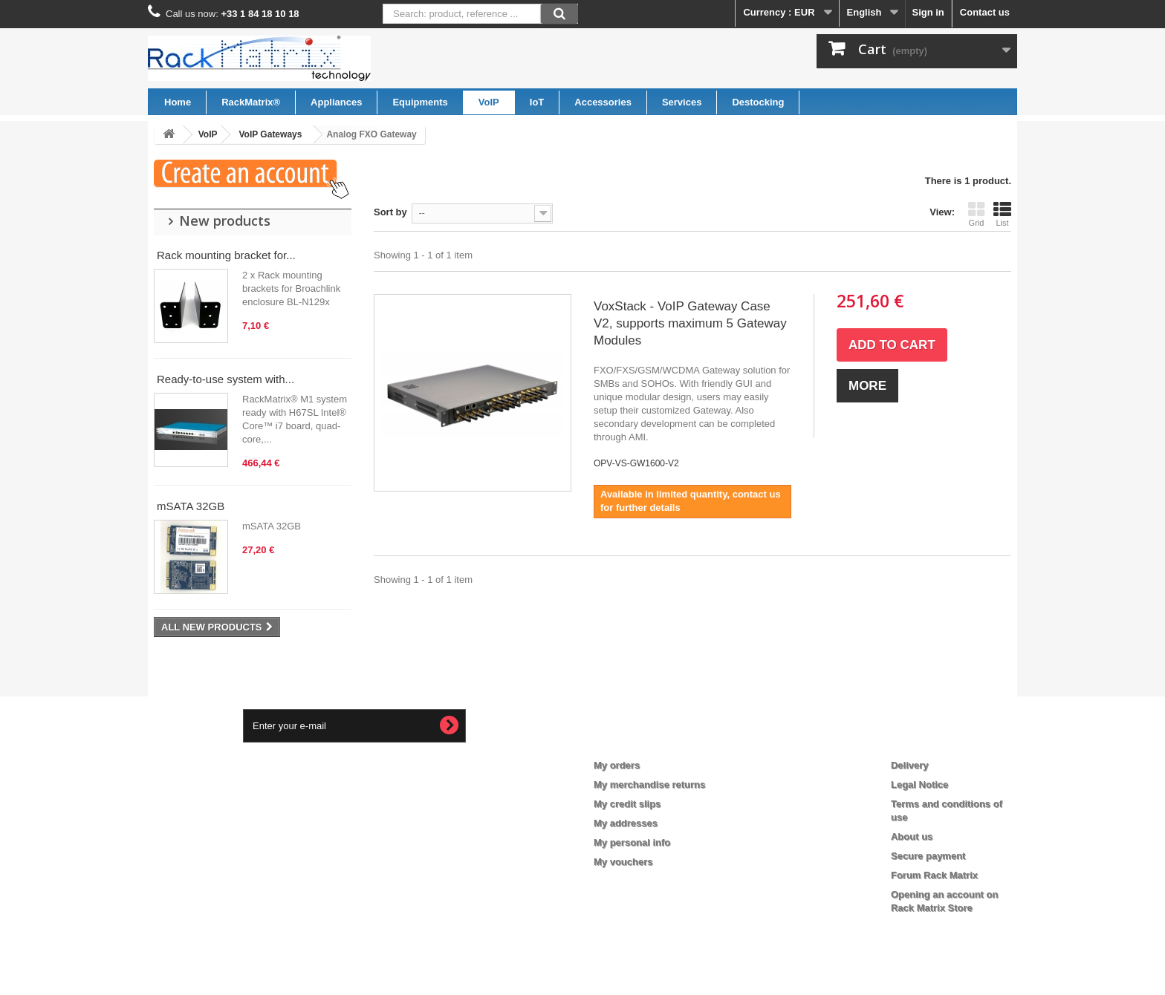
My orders (617, 765)
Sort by (390, 212)
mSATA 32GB (190, 506)
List (1002, 213)
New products (224, 220)
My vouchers (623, 861)
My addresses (626, 823)
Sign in (928, 12)
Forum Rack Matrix (934, 875)
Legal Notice (919, 784)
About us (911, 836)
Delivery (910, 765)
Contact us (985, 12)
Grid (976, 213)
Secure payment (928, 855)
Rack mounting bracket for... (226, 255)
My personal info (632, 842)
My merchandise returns (649, 784)
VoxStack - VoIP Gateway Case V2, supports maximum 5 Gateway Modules (690, 323)
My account (631, 741)
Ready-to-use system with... (225, 379)
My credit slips (627, 803)
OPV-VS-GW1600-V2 (636, 463)
